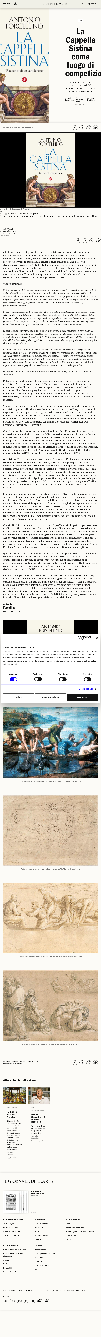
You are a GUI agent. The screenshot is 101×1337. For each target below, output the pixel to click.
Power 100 (8, 1294)
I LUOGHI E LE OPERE (13, 1234)
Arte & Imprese (42, 1253)
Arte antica (79, 104)
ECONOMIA (40, 1234)
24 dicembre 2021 (12, 1172)
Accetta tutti (82, 697)
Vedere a (70, 1260)
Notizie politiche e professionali (75, 1249)
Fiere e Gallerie (42, 1239)
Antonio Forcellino (11, 1167)
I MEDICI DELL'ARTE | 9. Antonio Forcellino (39, 1124)
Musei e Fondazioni (13, 1248)
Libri (80, 20)
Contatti (39, 1286)
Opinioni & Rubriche (76, 1243)
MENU (8, 4)
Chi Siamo (40, 1268)
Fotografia (71, 1256)
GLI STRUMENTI (10, 1267)
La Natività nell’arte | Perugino (14, 1121)
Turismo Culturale (12, 1253)
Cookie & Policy (43, 1291)
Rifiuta (18, 697)
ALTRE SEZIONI (73, 1234)
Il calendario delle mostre (16, 1272)
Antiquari (39, 1243)
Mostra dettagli (86, 689)
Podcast (7, 1290)
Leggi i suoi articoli (11, 611)
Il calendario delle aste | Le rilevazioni (17, 1278)
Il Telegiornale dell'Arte (47, 1277)
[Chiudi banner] (97, 638)
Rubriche (15, 1107)
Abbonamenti (77, 4)
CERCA (93, 4)
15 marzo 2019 (37, 1152)
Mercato (39, 1257)
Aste (37, 1248)
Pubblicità (40, 1282)
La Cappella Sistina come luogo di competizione (80, 53)
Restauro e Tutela (37, 1110)
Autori (6, 1285)
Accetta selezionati (50, 697)
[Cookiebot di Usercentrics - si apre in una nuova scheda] (79, 638)
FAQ (37, 1296)
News (8, 1107)
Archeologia (9, 1239)
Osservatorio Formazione (16, 1299)
